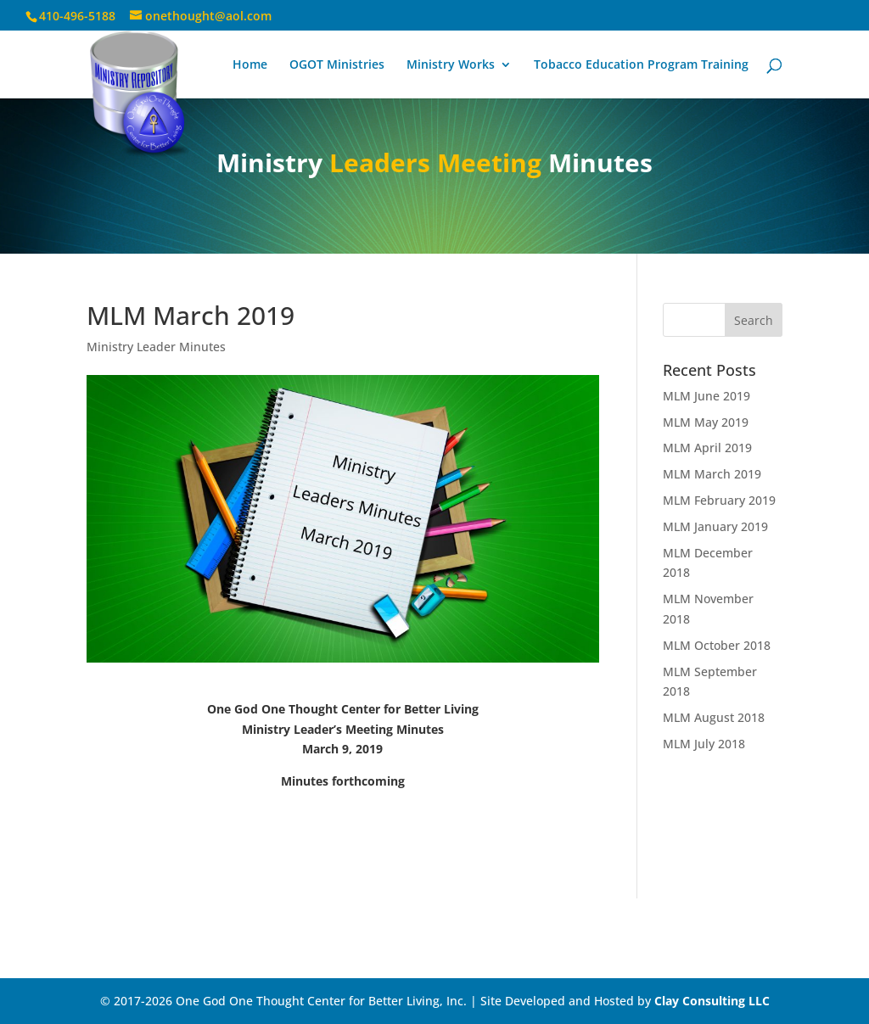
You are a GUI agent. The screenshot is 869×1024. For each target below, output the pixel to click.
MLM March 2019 (712, 474)
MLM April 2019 (707, 447)
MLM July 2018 (704, 744)
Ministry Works (450, 65)
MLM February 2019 (719, 500)
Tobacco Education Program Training (641, 65)
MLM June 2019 (706, 396)
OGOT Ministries (336, 65)
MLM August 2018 (714, 717)
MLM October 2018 (717, 645)
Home (250, 65)
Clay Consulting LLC (712, 1001)
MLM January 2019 (715, 526)
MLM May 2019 (705, 422)
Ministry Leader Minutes (156, 347)
